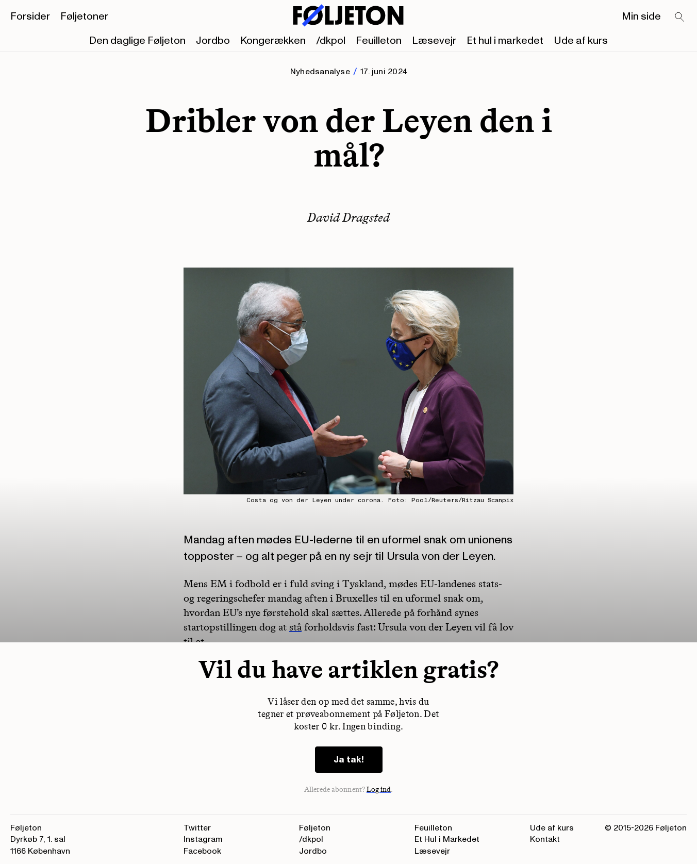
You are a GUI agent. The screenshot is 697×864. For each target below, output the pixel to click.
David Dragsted (348, 217)
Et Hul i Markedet (446, 839)
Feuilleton (379, 41)
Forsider (30, 16)
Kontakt (545, 839)
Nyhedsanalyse (320, 71)
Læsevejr (434, 41)
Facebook (202, 851)
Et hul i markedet (505, 41)
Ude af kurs (581, 41)
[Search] (680, 17)
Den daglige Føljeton (137, 41)
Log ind (379, 789)
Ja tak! (349, 759)
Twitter (197, 828)
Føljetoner (84, 16)
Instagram (203, 839)
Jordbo (213, 41)
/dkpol (330, 41)
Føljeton (314, 828)
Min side (641, 16)
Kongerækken (273, 41)
